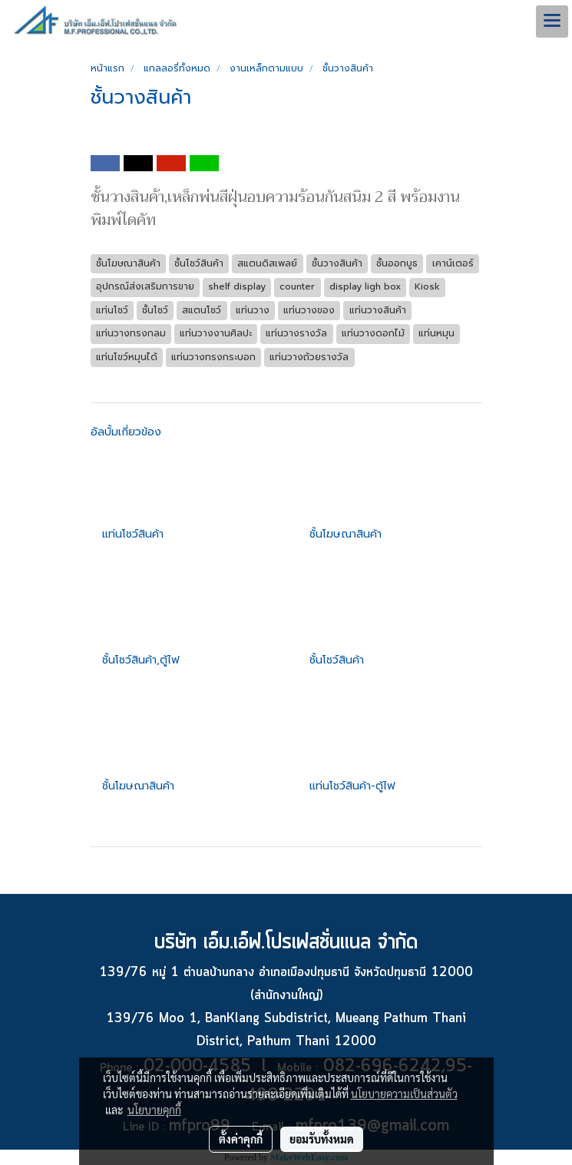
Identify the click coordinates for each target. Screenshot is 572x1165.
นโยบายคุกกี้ (154, 1110)
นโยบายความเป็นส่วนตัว (404, 1093)
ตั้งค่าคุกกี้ (241, 1139)
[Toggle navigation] (552, 21)
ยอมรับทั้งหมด (321, 1139)
